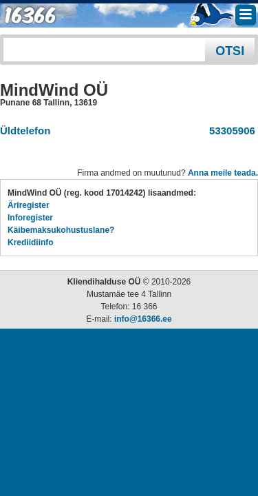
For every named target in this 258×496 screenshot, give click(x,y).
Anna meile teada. (223, 173)
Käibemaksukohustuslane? (61, 230)
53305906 (229, 130)
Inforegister (30, 218)
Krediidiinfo (31, 242)
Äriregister (29, 205)
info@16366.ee (143, 319)
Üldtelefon (25, 130)
